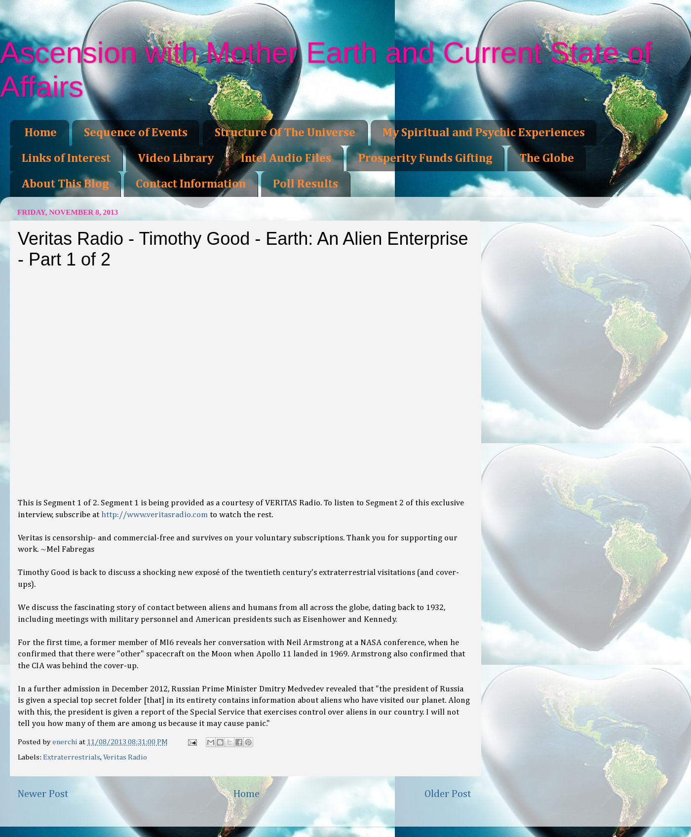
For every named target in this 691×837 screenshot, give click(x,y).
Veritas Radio (125, 757)
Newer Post (43, 794)
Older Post (447, 794)
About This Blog (65, 184)
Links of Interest (66, 158)
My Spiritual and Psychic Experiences (484, 133)
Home (41, 133)
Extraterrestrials (71, 757)
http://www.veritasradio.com (154, 515)
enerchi (65, 742)
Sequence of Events (136, 133)
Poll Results (305, 184)
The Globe (546, 158)
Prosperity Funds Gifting (425, 158)
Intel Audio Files (286, 158)
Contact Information (191, 184)
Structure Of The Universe (285, 133)
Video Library (176, 158)
